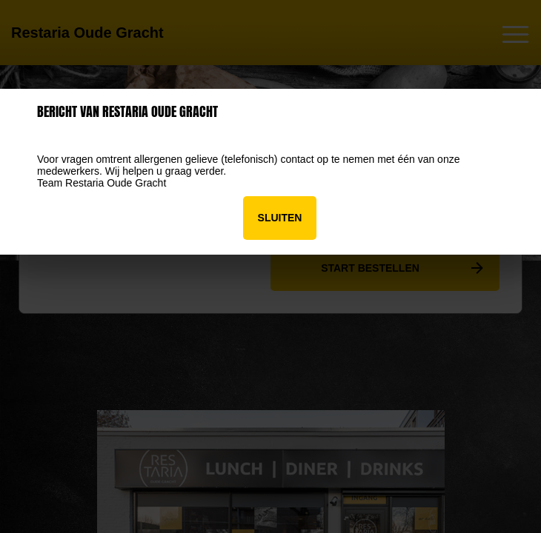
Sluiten (280, 218)
